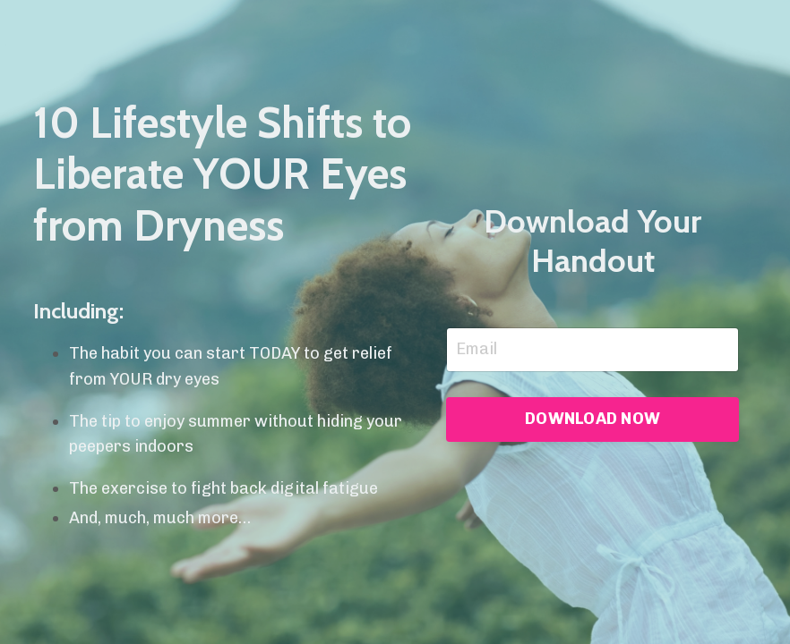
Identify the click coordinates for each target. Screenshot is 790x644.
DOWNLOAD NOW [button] (592, 418)
